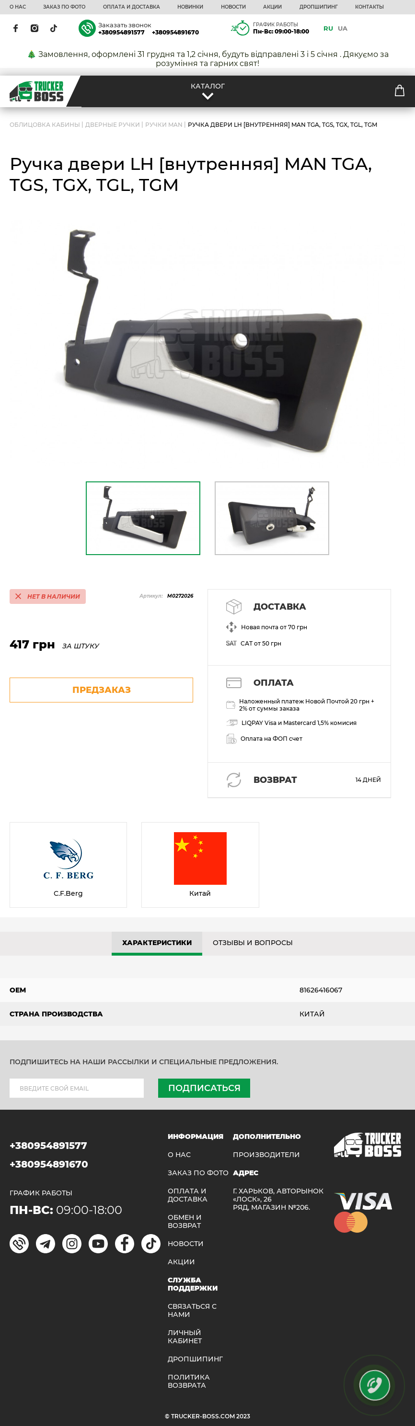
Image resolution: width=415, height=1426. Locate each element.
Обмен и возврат (185, 1222)
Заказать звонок (124, 25)
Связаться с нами (192, 1311)
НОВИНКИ (190, 7)
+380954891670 (175, 32)
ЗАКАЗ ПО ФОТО (64, 7)
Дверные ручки (112, 124)
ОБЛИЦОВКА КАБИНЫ (45, 124)
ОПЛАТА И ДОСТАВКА (131, 7)
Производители (266, 1155)
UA (342, 28)
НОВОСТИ (233, 7)
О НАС (18, 7)
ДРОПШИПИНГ (319, 7)
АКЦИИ (272, 7)
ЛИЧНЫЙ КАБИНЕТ (185, 1337)
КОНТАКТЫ (369, 7)
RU (328, 28)
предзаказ (101, 690)
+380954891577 (121, 32)
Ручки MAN (164, 124)
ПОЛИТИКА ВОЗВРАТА (189, 1381)
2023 (243, 1416)
